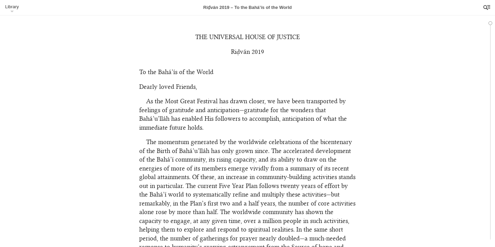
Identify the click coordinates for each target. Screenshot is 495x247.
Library (12, 6)
